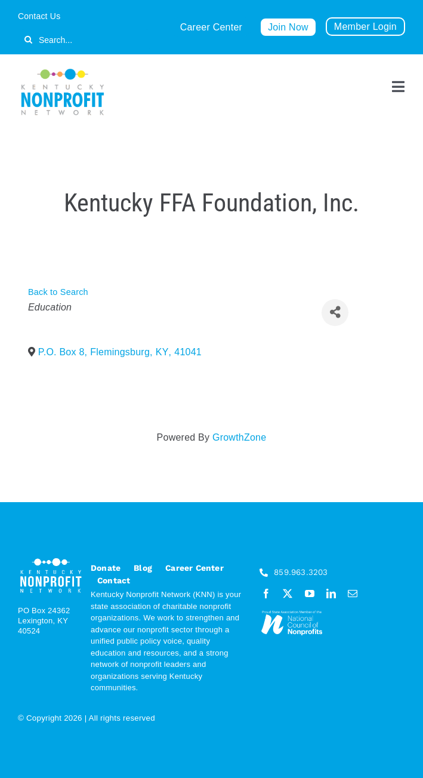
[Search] (28, 39)
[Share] (335, 312)
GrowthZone (239, 437)
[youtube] (309, 593)
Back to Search (58, 292)
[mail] (352, 593)
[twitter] (287, 593)
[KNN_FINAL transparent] (62, 71)
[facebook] (266, 593)
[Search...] (85, 39)
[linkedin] (331, 593)
